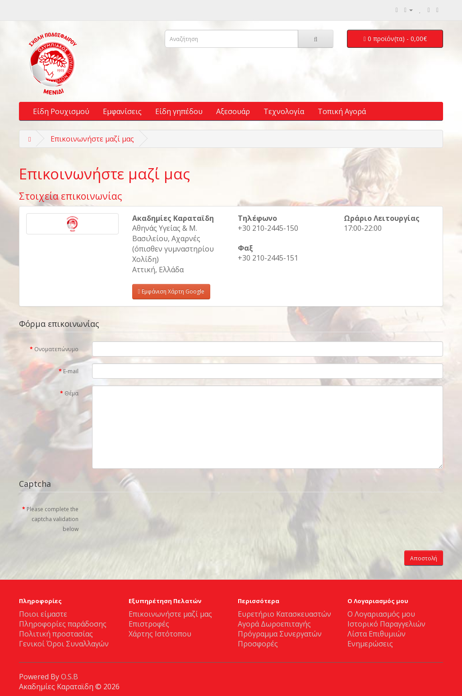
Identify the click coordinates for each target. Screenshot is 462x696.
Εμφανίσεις (122, 111)
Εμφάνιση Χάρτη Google (171, 291)
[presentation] (160, 518)
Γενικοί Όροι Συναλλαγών (64, 644)
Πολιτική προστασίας (56, 634)
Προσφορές (258, 644)
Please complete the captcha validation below (53, 519)
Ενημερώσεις (370, 644)
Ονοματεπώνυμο (56, 349)
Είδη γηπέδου (179, 111)
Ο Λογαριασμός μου (381, 614)
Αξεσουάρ (233, 111)
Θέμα (72, 393)
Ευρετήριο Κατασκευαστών (284, 614)
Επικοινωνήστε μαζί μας (92, 139)
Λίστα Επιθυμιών (376, 634)
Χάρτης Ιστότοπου (160, 634)
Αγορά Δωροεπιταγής (274, 624)
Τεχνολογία (283, 111)
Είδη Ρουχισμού (61, 111)
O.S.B (69, 677)
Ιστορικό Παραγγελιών (386, 624)
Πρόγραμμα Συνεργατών (280, 634)
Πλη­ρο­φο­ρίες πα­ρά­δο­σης (62, 624)
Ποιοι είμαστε (43, 614)
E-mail (71, 371)
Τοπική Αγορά (342, 111)
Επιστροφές (149, 624)
